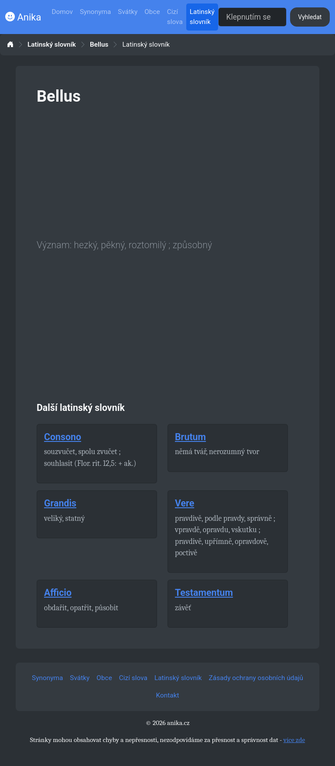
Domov (62, 12)
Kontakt (167, 695)
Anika (23, 17)
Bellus (99, 44)
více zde (294, 740)
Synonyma (95, 12)
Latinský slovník (202, 17)
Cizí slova (175, 17)
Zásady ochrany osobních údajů (256, 678)
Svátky (127, 12)
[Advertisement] (167, 170)
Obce (152, 12)
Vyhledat (309, 17)
